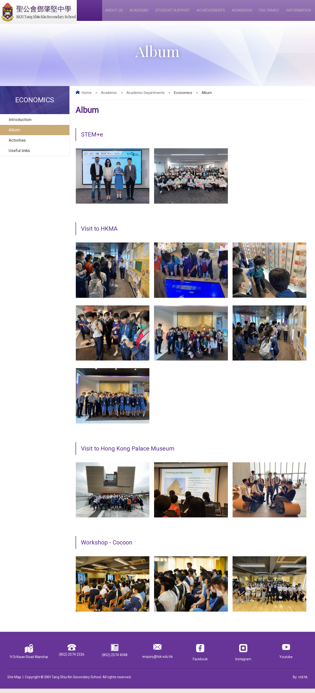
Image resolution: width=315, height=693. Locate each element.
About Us (115, 12)
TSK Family (269, 12)
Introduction (20, 124)
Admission (242, 12)
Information (299, 12)
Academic (140, 12)
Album (14, 134)
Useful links (19, 155)
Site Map (14, 681)
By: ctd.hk (300, 681)
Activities (17, 144)
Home (87, 97)
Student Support (173, 12)
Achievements (211, 12)
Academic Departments (145, 97)
